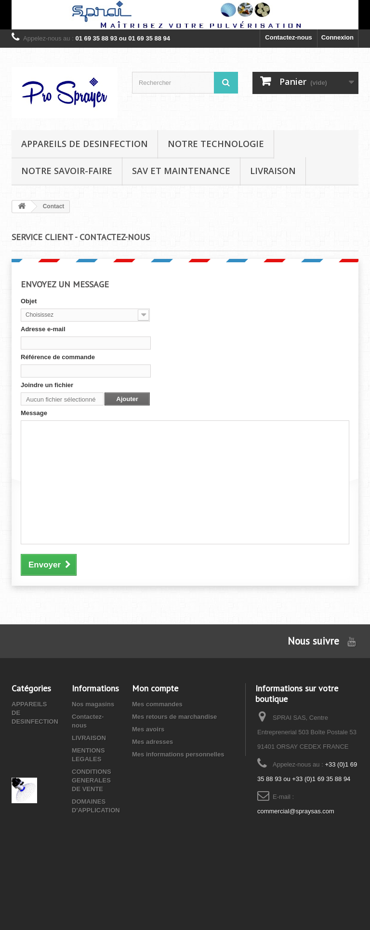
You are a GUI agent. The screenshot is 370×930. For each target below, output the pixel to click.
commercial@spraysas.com (295, 811)
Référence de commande (58, 357)
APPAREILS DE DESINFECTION (84, 143)
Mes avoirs (148, 729)
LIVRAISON (273, 170)
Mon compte (155, 688)
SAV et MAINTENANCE (181, 170)
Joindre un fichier (47, 385)
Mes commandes (157, 704)
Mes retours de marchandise (174, 716)
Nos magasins (93, 704)
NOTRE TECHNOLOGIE (216, 143)
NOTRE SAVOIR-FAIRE (66, 170)
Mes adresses (152, 741)
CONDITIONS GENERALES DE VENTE (91, 780)
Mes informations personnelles (178, 754)
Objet (29, 301)
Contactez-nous (288, 37)
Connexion (337, 37)
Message (34, 413)
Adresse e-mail (43, 329)
